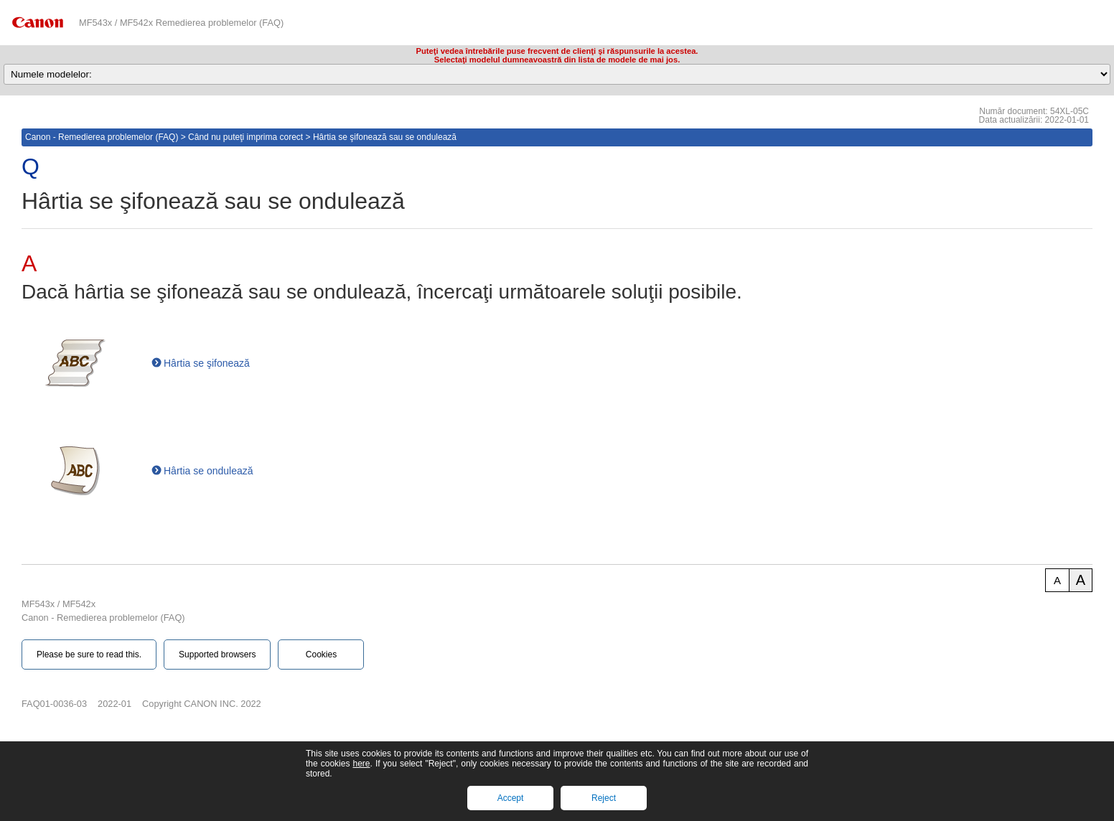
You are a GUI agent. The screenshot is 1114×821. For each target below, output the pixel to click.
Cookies (321, 654)
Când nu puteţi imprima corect (245, 137)
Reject (603, 798)
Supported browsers (217, 654)
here (361, 764)
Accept (510, 798)
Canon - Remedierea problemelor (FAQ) (101, 137)
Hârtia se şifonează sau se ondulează (385, 137)
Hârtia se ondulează (208, 471)
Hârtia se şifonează (207, 363)
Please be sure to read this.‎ (89, 654)
